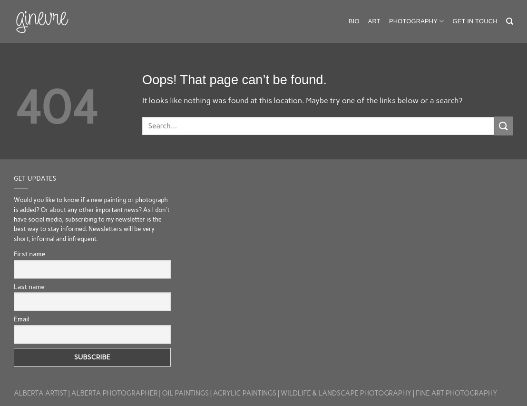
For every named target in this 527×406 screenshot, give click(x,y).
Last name (29, 287)
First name (29, 254)
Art (374, 21)
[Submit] (503, 125)
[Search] (509, 21)
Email (21, 319)
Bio (354, 21)
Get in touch (475, 21)
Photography (416, 21)
